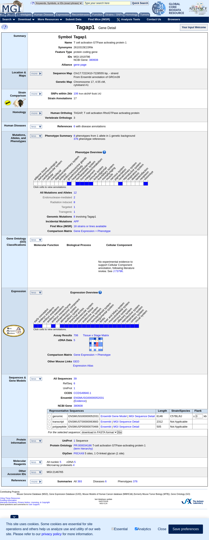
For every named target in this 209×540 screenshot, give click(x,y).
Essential (119, 529)
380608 (93, 59)
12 (75, 192)
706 (76, 335)
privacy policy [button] (52, 534)
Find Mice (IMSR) (99, 19)
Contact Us (154, 19)
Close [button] (162, 529)
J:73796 (118, 271)
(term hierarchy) (83, 448)
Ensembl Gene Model (114, 416)
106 (76, 93)
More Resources (48, 19)
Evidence (80, 400)
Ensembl (106, 421)
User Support (34, 504)
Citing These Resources (10, 498)
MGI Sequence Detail (142, 416)
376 (76, 138)
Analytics (143, 529)
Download (24, 19)
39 (75, 378)
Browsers (174, 19)
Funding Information (8, 500)
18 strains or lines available (90, 226)
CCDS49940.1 (82, 393)
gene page (80, 64)
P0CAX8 (79, 453)
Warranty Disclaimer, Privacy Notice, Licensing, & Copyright (25, 502)
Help (11, 14)
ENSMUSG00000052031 (89, 397)
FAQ (18, 14)
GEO (76, 361)
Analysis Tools (128, 20)
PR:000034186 (83, 445)
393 (79, 481)
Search (6, 19)
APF (76, 221)
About (4, 14)
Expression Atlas (83, 365)
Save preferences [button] (186, 529)
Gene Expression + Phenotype (92, 231)
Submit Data (74, 19)
